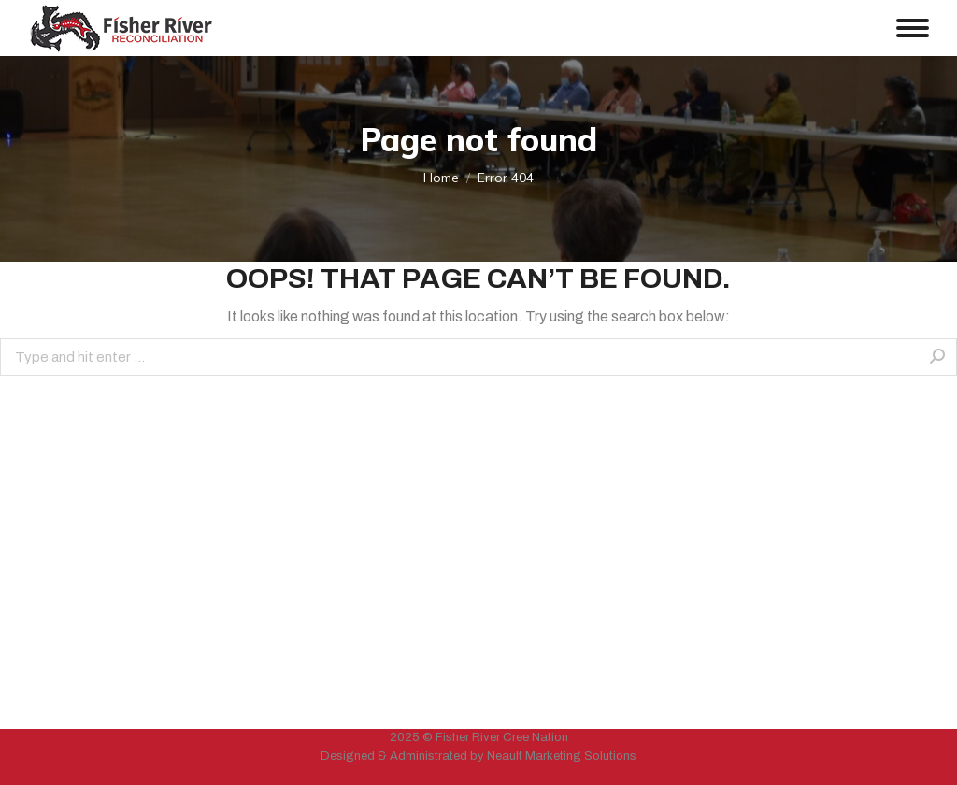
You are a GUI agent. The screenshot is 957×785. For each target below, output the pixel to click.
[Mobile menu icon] (912, 28)
